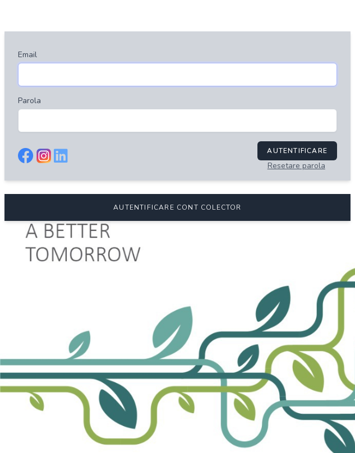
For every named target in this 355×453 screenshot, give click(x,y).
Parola (29, 100)
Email (27, 54)
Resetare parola (296, 165)
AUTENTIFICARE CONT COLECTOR (177, 207)
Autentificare (297, 150)
